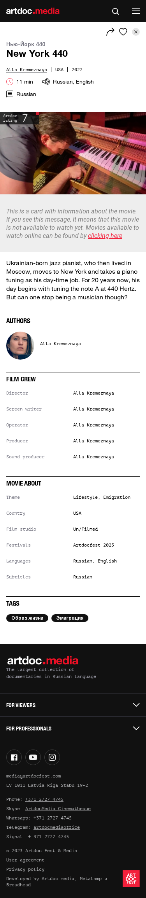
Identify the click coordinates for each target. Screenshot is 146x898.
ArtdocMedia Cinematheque (58, 808)
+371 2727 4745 (44, 799)
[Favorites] (123, 32)
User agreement (25, 860)
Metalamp (91, 878)
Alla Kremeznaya (60, 343)
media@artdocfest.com (33, 776)
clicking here (105, 235)
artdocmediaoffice (56, 827)
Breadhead (18, 885)
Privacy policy (25, 869)
